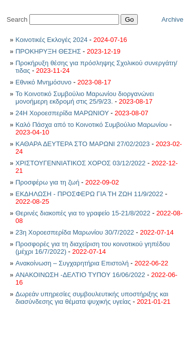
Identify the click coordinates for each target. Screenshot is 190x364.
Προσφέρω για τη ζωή (47, 182)
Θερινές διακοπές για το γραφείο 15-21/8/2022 (82, 213)
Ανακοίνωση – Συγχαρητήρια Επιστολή (72, 263)
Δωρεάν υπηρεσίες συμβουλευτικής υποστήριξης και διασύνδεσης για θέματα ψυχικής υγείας (91, 297)
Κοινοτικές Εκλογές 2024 (51, 39)
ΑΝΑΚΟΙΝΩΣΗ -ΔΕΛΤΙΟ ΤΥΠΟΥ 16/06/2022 (80, 275)
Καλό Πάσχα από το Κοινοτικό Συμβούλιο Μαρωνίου (92, 124)
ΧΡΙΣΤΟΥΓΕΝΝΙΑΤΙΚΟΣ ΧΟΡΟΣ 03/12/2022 (80, 163)
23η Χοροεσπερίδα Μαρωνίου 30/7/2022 (74, 232)
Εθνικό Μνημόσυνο (44, 82)
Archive (172, 19)
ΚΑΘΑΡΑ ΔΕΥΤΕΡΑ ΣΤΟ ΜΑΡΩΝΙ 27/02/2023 (82, 144)
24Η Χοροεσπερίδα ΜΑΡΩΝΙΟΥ (62, 113)
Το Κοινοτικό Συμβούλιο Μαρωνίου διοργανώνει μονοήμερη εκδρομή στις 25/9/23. (84, 97)
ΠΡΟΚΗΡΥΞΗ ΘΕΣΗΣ (49, 51)
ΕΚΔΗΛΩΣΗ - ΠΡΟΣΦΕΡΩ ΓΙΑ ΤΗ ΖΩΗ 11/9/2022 (89, 194)
